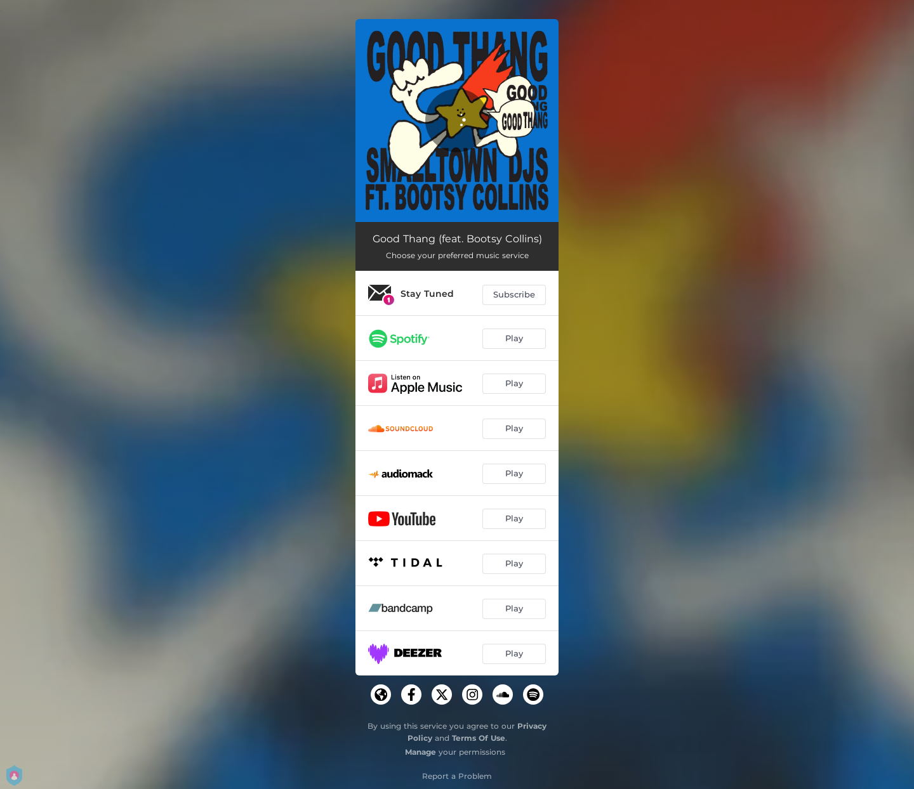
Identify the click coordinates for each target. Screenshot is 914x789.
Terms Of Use (478, 738)
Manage (420, 752)
